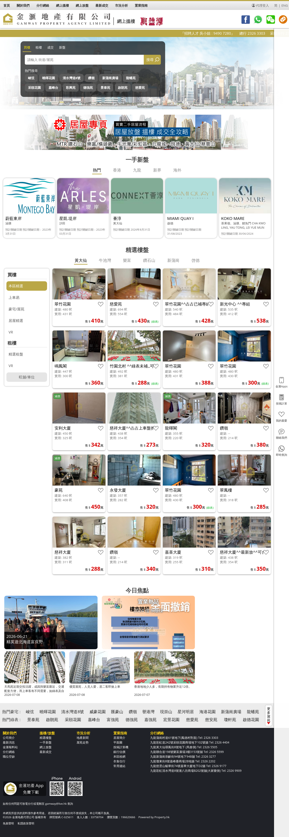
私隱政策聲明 (26, 823)
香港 (117, 170)
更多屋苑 (268, 715)
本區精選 (16, 285)
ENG (284, 5)
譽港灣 (148, 711)
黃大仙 (81, 260)
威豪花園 (97, 711)
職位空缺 (9, 756)
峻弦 (31, 78)
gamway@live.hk (56, 804)
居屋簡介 (119, 738)
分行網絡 (9, 752)
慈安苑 (211, 719)
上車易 (14, 297)
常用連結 (119, 766)
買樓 (27, 47)
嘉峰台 (53, 87)
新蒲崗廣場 (110, 78)
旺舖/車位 (27, 377)
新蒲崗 (173, 260)
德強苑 (88, 87)
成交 (50, 47)
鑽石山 (149, 260)
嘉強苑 (150, 719)
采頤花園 (34, 87)
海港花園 (207, 711)
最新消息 (9, 742)
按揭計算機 (120, 747)
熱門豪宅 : (11, 711)
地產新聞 (83, 738)
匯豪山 (117, 711)
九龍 (137, 170)
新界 (157, 170)
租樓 (39, 47)
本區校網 (119, 756)
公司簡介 (9, 738)
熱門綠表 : (11, 719)
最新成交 (46, 752)
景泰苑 (105, 87)
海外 (177, 170)
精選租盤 (16, 354)
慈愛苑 (140, 87)
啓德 (195, 260)
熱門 (97, 170)
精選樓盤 (46, 738)
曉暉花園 (48, 78)
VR (11, 332)
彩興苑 (71, 87)
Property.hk (162, 817)
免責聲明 (8, 823)
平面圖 (117, 742)
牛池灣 (105, 260)
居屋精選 (16, 320)
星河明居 (186, 711)
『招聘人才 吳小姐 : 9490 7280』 (221, 33)
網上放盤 (46, 747)
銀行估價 (119, 752)
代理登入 (262, 5)
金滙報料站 (10, 747)
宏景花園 (171, 719)
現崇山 (166, 711)
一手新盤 (46, 742)
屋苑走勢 (83, 742)
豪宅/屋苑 (16, 309)
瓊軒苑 (230, 719)
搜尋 (150, 59)
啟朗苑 (122, 87)
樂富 (127, 260)
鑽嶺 (91, 78)
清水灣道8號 (72, 78)
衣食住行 (119, 761)
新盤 (62, 47)
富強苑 (113, 719)
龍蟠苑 (131, 78)
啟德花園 (251, 719)
